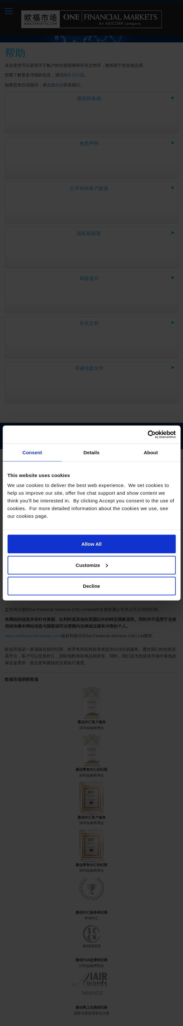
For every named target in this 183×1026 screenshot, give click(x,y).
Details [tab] (92, 452)
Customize (92, 565)
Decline (91, 586)
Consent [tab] (32, 452)
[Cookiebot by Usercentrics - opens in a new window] (147, 434)
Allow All (91, 544)
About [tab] (151, 452)
